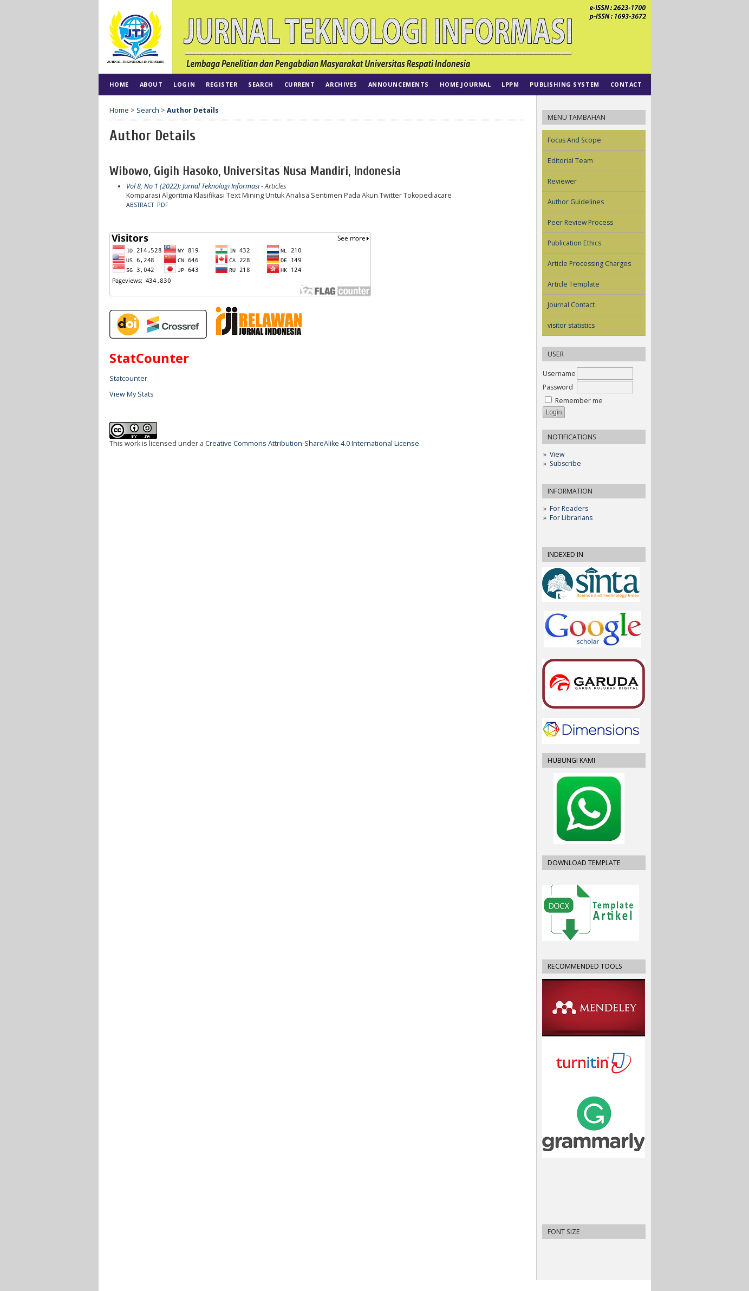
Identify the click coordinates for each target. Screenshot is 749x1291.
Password (558, 387)
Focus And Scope (574, 140)
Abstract (140, 205)
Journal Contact (571, 304)
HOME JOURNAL (465, 84)
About (151, 84)
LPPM (510, 84)
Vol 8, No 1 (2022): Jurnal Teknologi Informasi (192, 186)
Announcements (398, 84)
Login (184, 84)
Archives (341, 84)
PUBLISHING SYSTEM (564, 84)
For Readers (569, 508)
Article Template (574, 284)
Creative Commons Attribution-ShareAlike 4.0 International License (312, 443)
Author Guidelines (576, 201)
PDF (162, 205)
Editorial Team (570, 160)
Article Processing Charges (589, 263)
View (557, 454)
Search (260, 84)
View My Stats (131, 394)
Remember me (579, 400)
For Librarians (571, 517)
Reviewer (562, 181)
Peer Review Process (580, 222)
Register (221, 84)
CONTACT (626, 84)
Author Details (193, 110)
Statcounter (128, 378)
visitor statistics (571, 325)
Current (299, 84)
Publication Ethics (574, 243)
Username (559, 373)
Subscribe (565, 463)
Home (119, 84)
